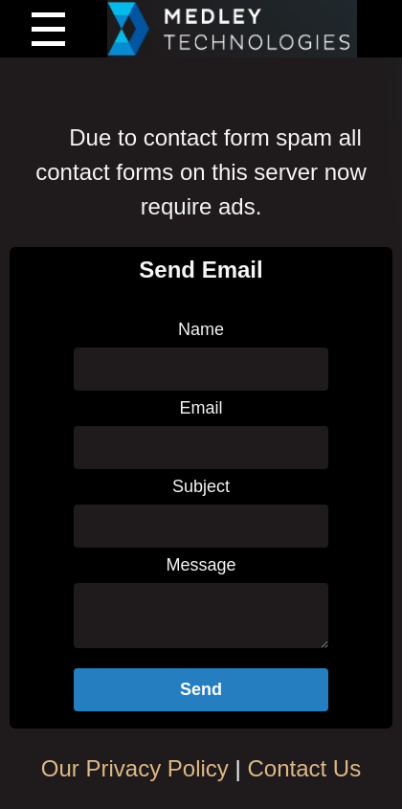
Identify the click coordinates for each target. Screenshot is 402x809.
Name (201, 329)
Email (200, 407)
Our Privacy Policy (135, 768)
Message (200, 564)
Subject (201, 486)
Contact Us (304, 768)
